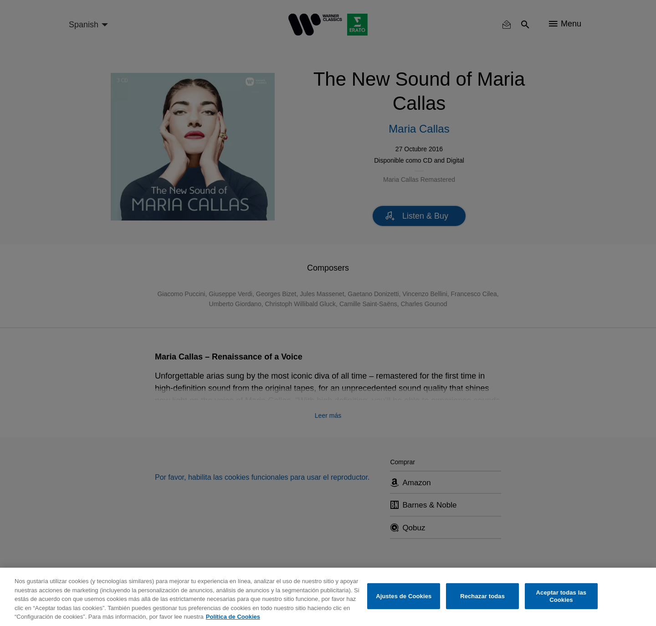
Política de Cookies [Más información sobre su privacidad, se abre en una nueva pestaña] (233, 616)
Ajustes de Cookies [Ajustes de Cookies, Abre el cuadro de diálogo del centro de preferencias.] (403, 596)
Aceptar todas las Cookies (561, 596)
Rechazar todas (482, 596)
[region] (328, 597)
